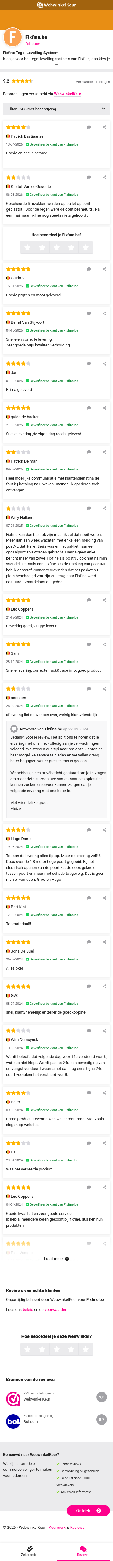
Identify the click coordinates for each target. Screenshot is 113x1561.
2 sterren (48, 248)
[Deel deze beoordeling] (104, 127)
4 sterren (77, 248)
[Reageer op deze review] (89, 127)
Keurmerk (57, 1527)
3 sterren (63, 248)
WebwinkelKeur (67, 93)
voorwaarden (56, 1309)
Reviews (77, 1527)
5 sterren (92, 248)
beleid (28, 1309)
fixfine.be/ (32, 44)
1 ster (34, 248)
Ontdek (88, 1511)
